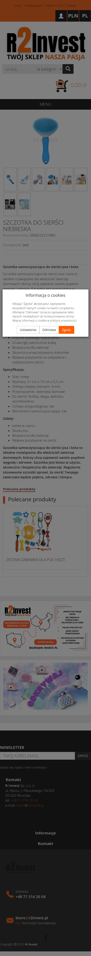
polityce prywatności (63, 320)
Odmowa (49, 330)
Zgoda (66, 330)
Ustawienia (28, 330)
